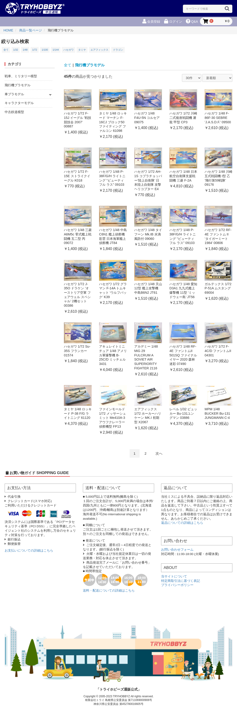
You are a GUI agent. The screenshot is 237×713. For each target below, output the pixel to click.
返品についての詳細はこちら (182, 523)
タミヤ (82, 49)
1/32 (15, 49)
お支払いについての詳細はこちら (29, 550)
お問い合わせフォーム (177, 549)
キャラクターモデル (19, 103)
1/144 (56, 49)
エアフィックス (99, 49)
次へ (159, 453)
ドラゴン (118, 49)
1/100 (45, 49)
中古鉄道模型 (14, 112)
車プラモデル (14, 94)
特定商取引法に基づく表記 (180, 581)
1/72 (34, 49)
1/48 (25, 49)
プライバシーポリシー (177, 585)
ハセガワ (68, 49)
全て (6, 49)
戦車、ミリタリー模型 (21, 76)
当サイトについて (174, 576)
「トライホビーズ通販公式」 (118, 689)
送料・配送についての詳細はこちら (109, 590)
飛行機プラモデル (18, 85)
